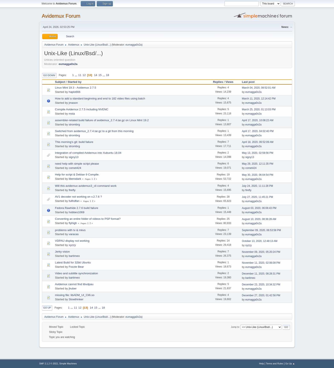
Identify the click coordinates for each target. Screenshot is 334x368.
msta (72, 113)
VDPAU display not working (72, 240)
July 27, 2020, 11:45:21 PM (257, 197)
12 (84, 75)
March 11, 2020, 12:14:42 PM (259, 98)
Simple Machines (68, 363)
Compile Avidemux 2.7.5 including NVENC (81, 109)
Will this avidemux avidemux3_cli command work (86, 185)
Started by (74, 81)
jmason (73, 102)
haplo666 (74, 91)
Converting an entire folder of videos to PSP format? (88, 218)
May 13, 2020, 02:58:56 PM (257, 152)
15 (100, 75)
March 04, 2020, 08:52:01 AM (258, 87)
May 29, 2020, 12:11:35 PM (257, 163)
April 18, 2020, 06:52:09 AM (258, 142)
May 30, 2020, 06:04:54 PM (257, 174)
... (76, 75)
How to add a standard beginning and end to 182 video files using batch (100, 98)
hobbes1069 (76, 212)
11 (79, 75)
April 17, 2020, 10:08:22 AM (258, 120)
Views (229, 81)
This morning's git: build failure (74, 142)
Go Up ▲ (290, 363)
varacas (74, 234)
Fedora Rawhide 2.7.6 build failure (76, 208)
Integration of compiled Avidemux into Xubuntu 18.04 (88, 152)
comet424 (75, 168)
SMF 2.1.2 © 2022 (48, 363)
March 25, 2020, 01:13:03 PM (259, 109)
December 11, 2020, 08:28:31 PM (261, 273)
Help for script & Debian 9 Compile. (77, 174)
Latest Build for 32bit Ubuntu (73, 262)
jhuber (72, 288)
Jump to (235, 327)
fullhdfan (74, 201)
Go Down (49, 75)
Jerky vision (62, 251)
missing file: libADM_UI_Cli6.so (74, 295)
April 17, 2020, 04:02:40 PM (258, 131)
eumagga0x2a (133, 44)
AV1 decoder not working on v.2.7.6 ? (78, 196)
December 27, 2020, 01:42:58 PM (261, 295)
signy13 (73, 157)
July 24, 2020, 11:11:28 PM (257, 185)
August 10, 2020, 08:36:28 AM (259, 219)
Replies (218, 81)
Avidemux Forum (61, 16)
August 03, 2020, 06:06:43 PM (259, 208)
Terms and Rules (274, 363)
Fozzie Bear (76, 266)
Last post (250, 81)
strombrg (74, 124)
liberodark (75, 178)
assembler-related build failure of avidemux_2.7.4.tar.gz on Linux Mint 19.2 (102, 120)
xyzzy (72, 245)
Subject (60, 81)
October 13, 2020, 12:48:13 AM (260, 241)
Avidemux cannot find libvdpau (74, 284)
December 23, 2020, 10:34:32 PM (261, 284)
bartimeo (74, 255)
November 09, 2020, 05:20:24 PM (261, 251)
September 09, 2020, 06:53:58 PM (261, 230)
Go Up (47, 307)
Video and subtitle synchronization (76, 273)
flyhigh (73, 223)
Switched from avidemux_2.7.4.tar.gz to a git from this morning (94, 131)
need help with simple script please (77, 163)
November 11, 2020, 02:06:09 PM (261, 262)
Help (261, 363)
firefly (72, 190)
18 (107, 75)
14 (95, 75)
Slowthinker (76, 299)
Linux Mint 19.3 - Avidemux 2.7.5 (75, 87)
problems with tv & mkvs (70, 230)
